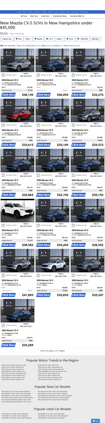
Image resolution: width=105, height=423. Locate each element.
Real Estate (75, 12)
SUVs (69, 39)
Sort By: (96, 39)
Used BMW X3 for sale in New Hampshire (15, 414)
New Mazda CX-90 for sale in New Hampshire (16, 393)
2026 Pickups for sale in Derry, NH (12, 369)
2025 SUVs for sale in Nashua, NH (49, 373)
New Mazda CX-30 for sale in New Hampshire (52, 393)
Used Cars (45, 16)
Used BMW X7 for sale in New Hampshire (51, 418)
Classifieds (84, 12)
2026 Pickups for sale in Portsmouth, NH (51, 369)
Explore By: (7, 39)
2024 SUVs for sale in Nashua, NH (49, 375)
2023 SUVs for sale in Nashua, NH (13, 379)
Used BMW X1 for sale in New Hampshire (15, 416)
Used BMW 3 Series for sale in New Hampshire (17, 418)
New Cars (34, 16)
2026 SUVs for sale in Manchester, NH (50, 367)
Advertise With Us (77, 16)
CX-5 (49, 39)
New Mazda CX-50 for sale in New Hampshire (52, 391)
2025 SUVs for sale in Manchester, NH (14, 373)
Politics (30, 12)
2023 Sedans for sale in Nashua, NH (49, 379)
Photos (62, 12)
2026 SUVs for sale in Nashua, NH (13, 367)
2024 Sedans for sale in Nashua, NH (13, 377)
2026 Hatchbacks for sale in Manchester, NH (52, 371)
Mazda (38, 39)
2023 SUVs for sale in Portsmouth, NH (50, 377)
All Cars (24, 16)
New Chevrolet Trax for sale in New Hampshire (53, 400)
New (19, 39)
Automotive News (60, 16)
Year (28, 39)
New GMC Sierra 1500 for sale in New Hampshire (17, 397)
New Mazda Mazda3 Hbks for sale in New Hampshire (55, 395)
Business (37, 12)
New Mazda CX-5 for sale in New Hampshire (16, 391)
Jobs (68, 12)
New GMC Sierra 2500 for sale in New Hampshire (54, 397)
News (25, 12)
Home (19, 12)
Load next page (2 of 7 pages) (52, 351)
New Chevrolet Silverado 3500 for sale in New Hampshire (16, 402)
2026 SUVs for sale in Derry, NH (48, 365)
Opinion (51, 12)
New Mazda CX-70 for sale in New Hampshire (16, 395)
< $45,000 (82, 39)
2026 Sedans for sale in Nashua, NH (13, 371)
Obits (57, 12)
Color (59, 39)
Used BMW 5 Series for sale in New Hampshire (53, 416)
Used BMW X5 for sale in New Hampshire (51, 414)
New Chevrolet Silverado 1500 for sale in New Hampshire (16, 400)
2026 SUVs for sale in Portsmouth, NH (14, 365)
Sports (44, 12)
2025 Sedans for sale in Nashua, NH (13, 375)
